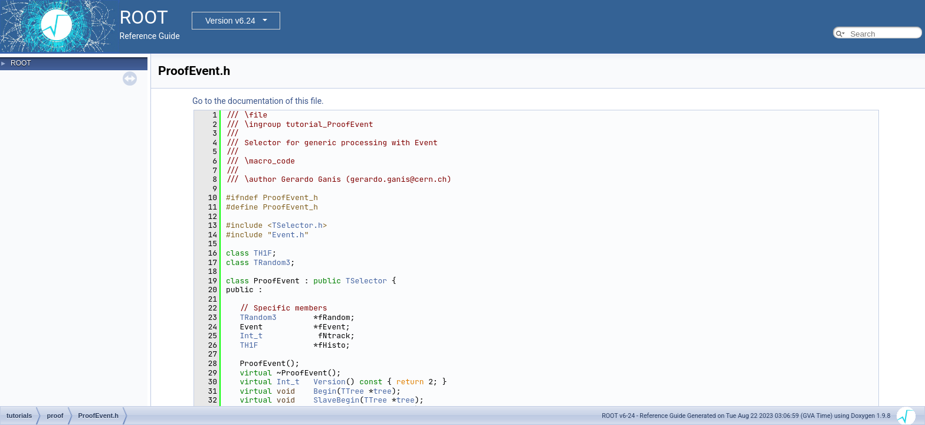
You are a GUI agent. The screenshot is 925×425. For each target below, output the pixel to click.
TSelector (366, 281)
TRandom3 (272, 262)
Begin (324, 391)
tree (382, 391)
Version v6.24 (230, 20)
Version (329, 382)
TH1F (263, 253)
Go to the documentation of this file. (258, 101)
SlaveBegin (336, 400)
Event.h (288, 235)
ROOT (21, 63)
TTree (352, 391)
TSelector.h (297, 225)
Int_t (251, 336)
